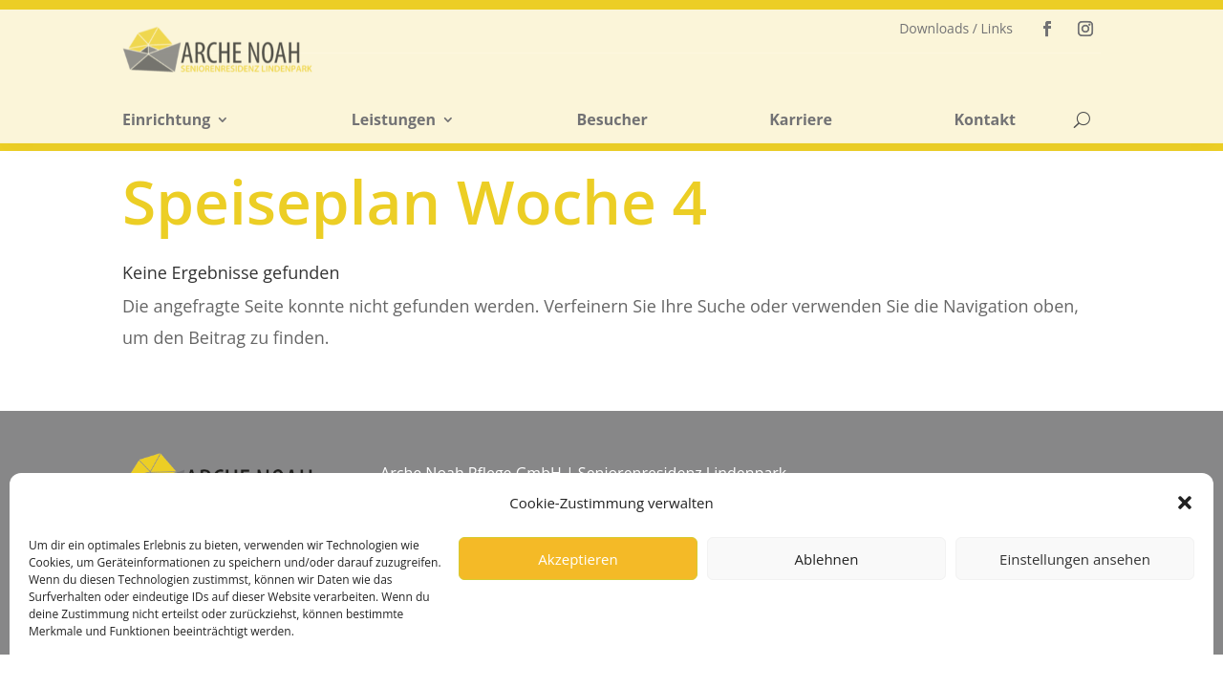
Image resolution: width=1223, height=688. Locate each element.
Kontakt (985, 120)
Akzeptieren (577, 559)
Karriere (800, 120)
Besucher (612, 120)
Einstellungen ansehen (1074, 559)
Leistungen (394, 120)
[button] (1184, 502)
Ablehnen (827, 559)
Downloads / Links (956, 29)
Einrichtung (166, 120)
